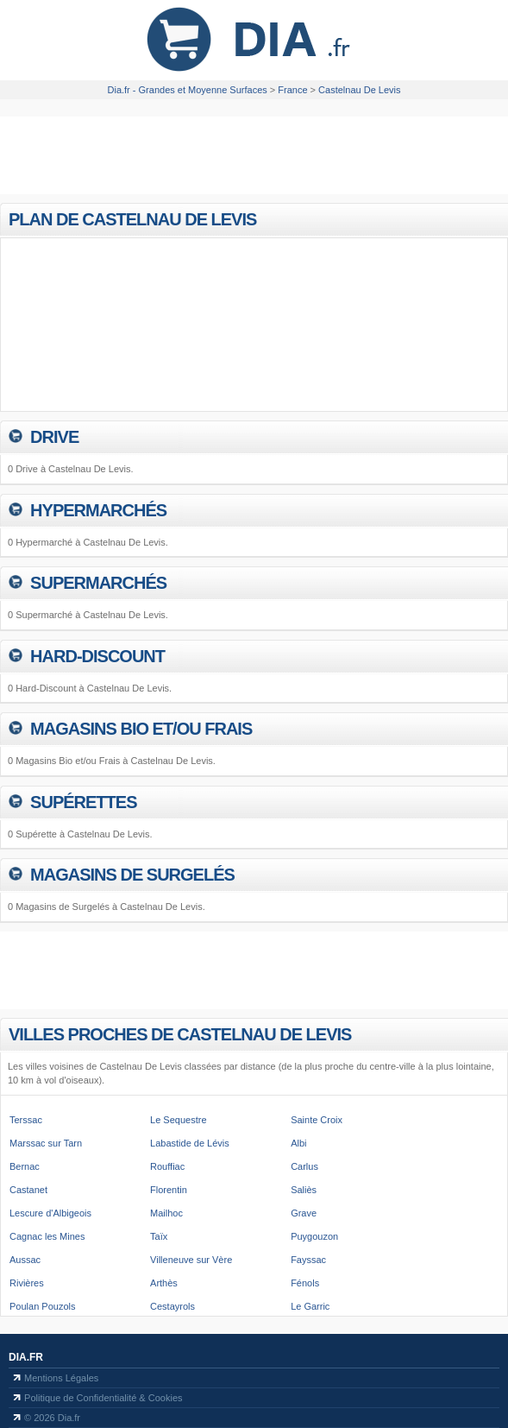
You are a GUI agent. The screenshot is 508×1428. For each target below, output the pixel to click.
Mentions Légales (61, 1378)
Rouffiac (167, 1166)
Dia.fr (26, 1357)
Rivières (26, 1283)
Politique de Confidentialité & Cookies (103, 1398)
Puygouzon (314, 1236)
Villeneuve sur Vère (191, 1259)
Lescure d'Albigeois (50, 1213)
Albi (298, 1143)
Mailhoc (166, 1213)
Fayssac (308, 1259)
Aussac (25, 1259)
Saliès (304, 1190)
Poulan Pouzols (42, 1306)
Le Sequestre (178, 1120)
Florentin (168, 1190)
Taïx (158, 1236)
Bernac (24, 1166)
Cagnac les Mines (47, 1236)
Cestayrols (172, 1306)
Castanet (28, 1190)
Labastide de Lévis (189, 1143)
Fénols (305, 1283)
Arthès (164, 1283)
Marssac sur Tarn (45, 1143)
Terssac (25, 1120)
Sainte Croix (316, 1120)
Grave (304, 1213)
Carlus (304, 1166)
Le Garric (310, 1306)
